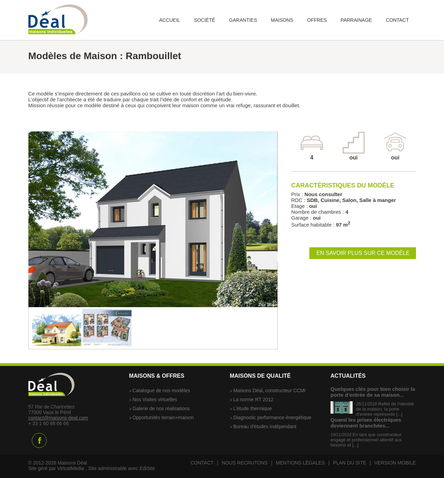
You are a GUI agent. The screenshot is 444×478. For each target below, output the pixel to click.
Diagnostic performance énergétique (272, 417)
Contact (397, 20)
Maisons (282, 20)
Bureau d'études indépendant (265, 426)
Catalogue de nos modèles (161, 390)
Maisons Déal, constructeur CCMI (269, 390)
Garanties (243, 20)
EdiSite (147, 468)
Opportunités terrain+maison (163, 417)
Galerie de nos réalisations (161, 408)
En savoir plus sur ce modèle (362, 253)
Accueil (169, 20)
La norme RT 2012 (253, 399)
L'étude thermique (252, 408)
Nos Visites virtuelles (155, 399)
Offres (317, 20)
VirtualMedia (70, 468)
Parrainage (356, 20)
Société (204, 20)
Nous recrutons (245, 463)
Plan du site (349, 463)
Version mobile (395, 463)
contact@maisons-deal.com (58, 418)
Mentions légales (300, 463)
